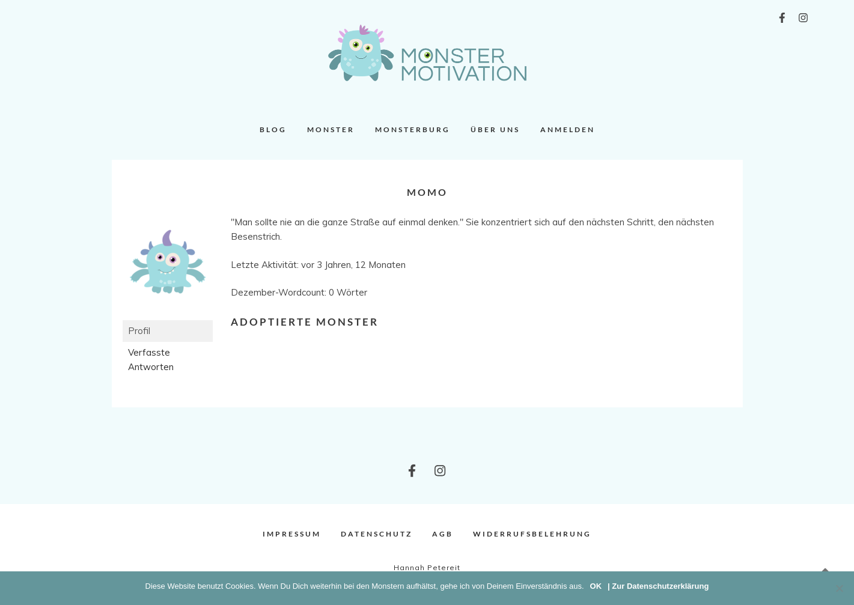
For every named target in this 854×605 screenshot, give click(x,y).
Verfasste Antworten (151, 359)
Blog (273, 129)
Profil (139, 330)
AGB (442, 533)
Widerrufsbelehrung (532, 533)
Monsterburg (412, 129)
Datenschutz (376, 533)
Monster (331, 129)
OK (596, 586)
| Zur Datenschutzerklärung (658, 586)
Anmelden (567, 129)
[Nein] (839, 588)
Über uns (495, 129)
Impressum (292, 533)
